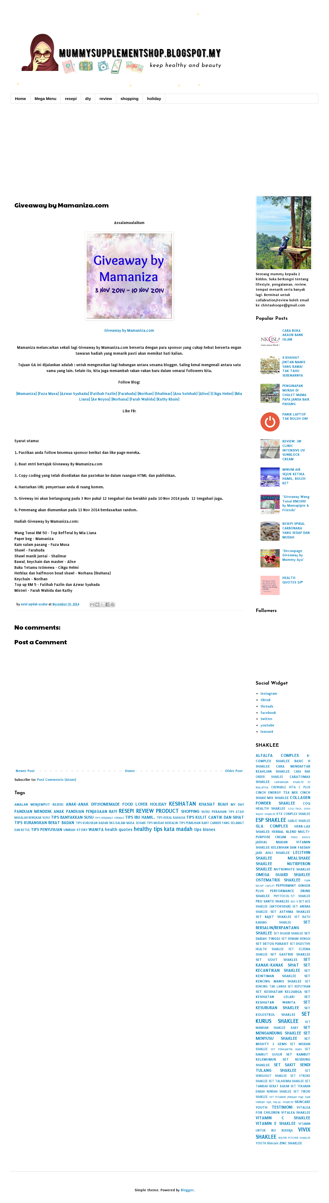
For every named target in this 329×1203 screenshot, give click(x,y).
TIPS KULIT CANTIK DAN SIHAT (215, 817)
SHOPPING (190, 811)
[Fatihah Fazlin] (103, 393)
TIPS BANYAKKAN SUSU (72, 817)
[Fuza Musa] (48, 393)
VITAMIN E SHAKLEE (276, 1123)
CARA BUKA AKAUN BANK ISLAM (292, 335)
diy (88, 98)
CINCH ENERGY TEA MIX (277, 792)
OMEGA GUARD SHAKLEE (283, 874)
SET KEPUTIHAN (299, 986)
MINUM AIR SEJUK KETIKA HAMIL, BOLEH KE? (294, 476)
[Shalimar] (163, 393)
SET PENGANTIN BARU (286, 1049)
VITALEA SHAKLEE (295, 1112)
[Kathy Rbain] (168, 399)
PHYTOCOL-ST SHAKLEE (292, 896)
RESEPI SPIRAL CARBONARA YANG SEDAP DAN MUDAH (296, 530)
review (105, 98)
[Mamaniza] (26, 393)
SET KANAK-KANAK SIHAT (283, 962)
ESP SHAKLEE (271, 820)
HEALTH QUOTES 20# (292, 580)
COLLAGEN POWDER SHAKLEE (283, 800)
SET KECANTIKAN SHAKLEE (283, 967)
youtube (267, 725)
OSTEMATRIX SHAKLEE (278, 879)
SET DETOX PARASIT (272, 944)
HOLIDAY (158, 804)
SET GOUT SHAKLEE (277, 960)
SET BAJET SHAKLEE (273, 917)
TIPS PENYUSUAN (46, 829)
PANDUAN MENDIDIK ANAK (39, 811)
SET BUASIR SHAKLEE (288, 933)
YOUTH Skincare (267, 1143)
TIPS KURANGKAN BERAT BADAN (44, 822)
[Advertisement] (164, 148)
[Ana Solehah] (185, 393)
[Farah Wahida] (142, 399)
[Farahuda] (127, 393)
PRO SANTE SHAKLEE (272, 901)
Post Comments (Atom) (56, 780)
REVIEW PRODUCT (157, 811)
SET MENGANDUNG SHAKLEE (283, 1030)
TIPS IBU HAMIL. (140, 817)
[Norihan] (146, 393)
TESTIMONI (282, 1107)
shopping (130, 98)
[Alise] (204, 393)
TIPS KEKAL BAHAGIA (171, 818)
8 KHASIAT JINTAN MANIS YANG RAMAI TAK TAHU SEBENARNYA (293, 366)
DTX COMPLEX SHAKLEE (293, 814)
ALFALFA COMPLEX (277, 755)
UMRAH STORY (75, 830)
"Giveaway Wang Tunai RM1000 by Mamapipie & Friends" (296, 503)
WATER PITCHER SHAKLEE (294, 1138)
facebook (268, 713)
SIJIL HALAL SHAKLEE (280, 1102)
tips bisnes (204, 829)
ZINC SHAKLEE (290, 1143)
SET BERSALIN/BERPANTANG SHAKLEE (283, 928)
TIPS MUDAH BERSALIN (162, 823)
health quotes (119, 829)
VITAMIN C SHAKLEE (283, 1117)
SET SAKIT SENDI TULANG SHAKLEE (283, 1067)
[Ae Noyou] (100, 399)
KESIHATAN (182, 803)
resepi (71, 98)
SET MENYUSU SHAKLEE (283, 1035)
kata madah (178, 829)
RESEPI (126, 811)
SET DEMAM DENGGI (296, 939)
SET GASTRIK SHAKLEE (290, 954)
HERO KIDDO (300, 837)
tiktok (265, 700)
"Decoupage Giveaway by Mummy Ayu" (293, 555)
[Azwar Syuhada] (74, 393)
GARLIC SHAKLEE (299, 821)
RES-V (294, 901)
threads (266, 706)
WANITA (96, 829)
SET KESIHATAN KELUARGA (279, 992)
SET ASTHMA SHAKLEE (290, 912)
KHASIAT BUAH (213, 804)
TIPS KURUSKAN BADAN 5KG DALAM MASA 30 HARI (111, 823)
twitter (266, 719)
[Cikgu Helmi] (222, 393)
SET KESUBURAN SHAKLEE (283, 1005)
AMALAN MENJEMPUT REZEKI (38, 804)
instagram (268, 694)
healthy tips (148, 829)
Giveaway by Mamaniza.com (129, 330)
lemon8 (266, 732)
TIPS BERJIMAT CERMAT (109, 818)
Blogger (187, 1190)
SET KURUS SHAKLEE (283, 1017)
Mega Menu (46, 98)
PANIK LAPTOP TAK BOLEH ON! (295, 416)
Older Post (234, 771)
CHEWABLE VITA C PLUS (290, 787)
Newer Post (25, 771)
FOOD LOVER (134, 804)
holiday (154, 98)
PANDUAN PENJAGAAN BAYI (91, 811)
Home (20, 98)
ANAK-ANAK (77, 804)
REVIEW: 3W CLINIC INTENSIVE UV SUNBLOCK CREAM (293, 450)
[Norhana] (120, 399)
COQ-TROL (295, 808)
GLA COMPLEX (272, 826)
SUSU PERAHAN (213, 812)
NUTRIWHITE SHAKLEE (292, 869)
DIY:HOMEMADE (105, 804)
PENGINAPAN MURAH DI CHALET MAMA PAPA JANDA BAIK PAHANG (296, 395)
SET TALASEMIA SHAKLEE (286, 1081)
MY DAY (237, 804)
